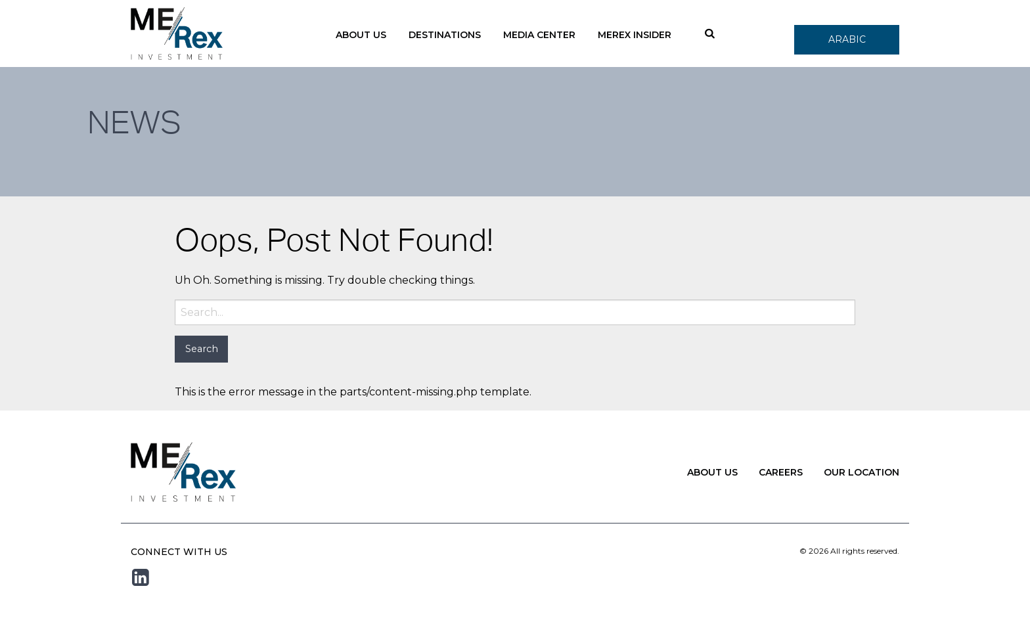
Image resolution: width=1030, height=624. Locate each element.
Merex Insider (634, 35)
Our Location (861, 472)
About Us (361, 35)
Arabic (847, 39)
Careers (781, 472)
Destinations (445, 35)
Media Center (539, 35)
